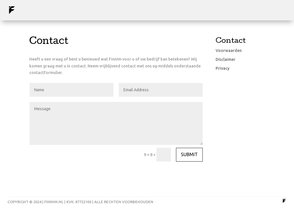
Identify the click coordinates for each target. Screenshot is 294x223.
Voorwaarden (229, 50)
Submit (189, 154)
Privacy (222, 68)
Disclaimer (225, 59)
